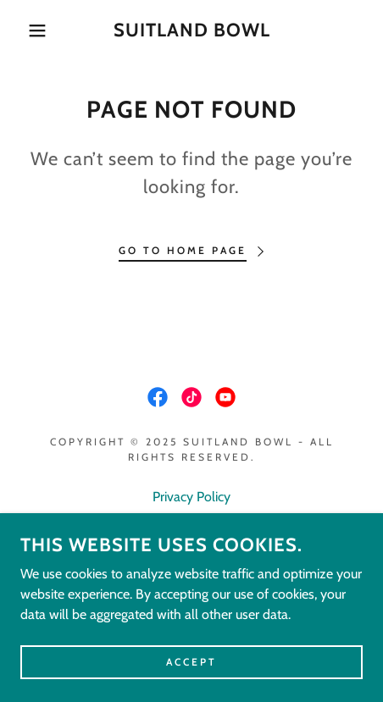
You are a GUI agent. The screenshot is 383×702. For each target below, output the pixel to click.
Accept (191, 661)
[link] (191, 30)
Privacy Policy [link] (191, 497)
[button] (28, 30)
